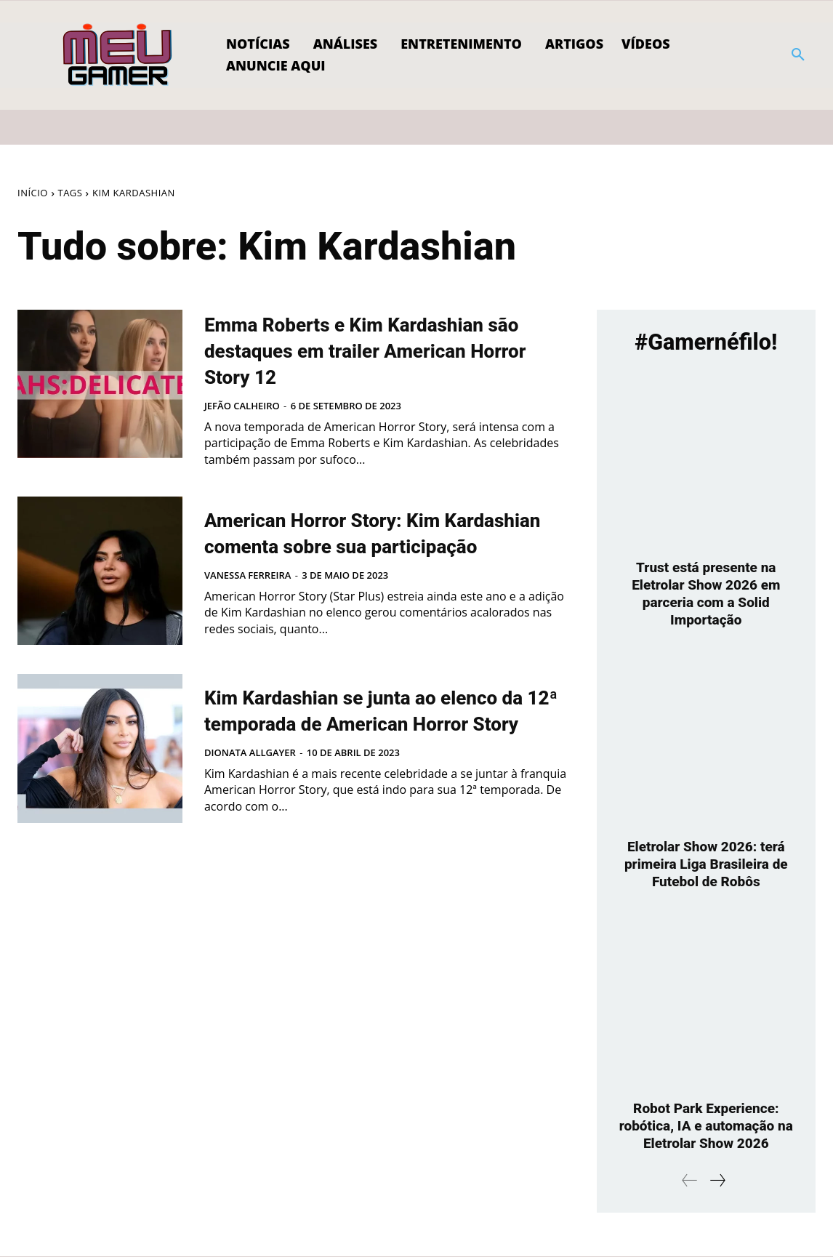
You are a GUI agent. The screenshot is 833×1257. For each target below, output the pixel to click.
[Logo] (118, 55)
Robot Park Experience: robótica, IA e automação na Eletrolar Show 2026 (705, 1126)
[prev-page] (690, 1181)
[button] (798, 55)
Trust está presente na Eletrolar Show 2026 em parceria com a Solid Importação (706, 594)
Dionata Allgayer (250, 805)
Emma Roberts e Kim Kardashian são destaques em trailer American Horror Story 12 (381, 362)
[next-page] (717, 1181)
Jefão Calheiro (242, 431)
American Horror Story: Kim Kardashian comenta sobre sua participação (367, 562)
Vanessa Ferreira (247, 618)
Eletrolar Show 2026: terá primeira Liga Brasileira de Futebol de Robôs (706, 864)
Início (32, 192)
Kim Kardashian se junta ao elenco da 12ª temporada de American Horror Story (370, 748)
